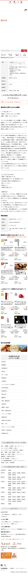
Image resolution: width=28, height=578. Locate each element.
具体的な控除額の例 (5, 536)
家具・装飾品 (12, 452)
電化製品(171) (5, 433)
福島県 (14, 474)
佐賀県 (14, 499)
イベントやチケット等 (6, 450)
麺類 (6, 452)
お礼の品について (17, 521)
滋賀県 (2, 313)
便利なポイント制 (16, 514)
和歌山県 (19, 489)
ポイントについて (5, 523)
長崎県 (18, 499)
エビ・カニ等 (4, 448)
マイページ (18, 2)
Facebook (2, 565)
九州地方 (3, 499)
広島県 (23, 492)
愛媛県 (18, 496)
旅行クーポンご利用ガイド (17, 55)
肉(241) (3, 371)
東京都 (14, 479)
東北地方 (3, 472)
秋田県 (23, 473)
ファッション (19, 454)
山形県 (9, 474)
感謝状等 (3, 456)
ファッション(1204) (6, 413)
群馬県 (18, 477)
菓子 (2, 452)
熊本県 (23, 499)
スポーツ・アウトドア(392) (8, 427)
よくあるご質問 (15, 2)
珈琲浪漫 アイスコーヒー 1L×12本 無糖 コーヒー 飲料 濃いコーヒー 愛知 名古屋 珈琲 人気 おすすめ (20, 273)
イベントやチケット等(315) (8, 384)
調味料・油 (3, 454)
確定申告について (5, 529)
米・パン (20, 446)
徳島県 (9, 496)
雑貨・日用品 (11, 454)
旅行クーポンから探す (11, 55)
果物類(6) (4, 364)
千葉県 (9, 479)
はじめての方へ (10, 2)
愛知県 (2, 259)
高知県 (23, 496)
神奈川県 (19, 479)
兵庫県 (9, 489)
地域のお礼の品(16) (6, 420)
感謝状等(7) (4, 417)
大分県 (9, 501)
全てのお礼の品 (24, 55)
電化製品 (12, 462)
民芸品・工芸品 (4, 462)
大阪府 (23, 488)
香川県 (15, 336)
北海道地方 (3, 470)
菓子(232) (4, 394)
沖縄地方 (3, 503)
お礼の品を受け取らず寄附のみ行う (13, 102)
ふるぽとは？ (4, 516)
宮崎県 (14, 501)
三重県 (9, 488)
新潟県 (9, 481)
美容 (18, 452)
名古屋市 (6, 259)
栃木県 (14, 477)
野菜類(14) (4, 378)
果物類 (6, 446)
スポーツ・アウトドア (18, 460)
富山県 (14, 481)
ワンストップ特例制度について (18, 529)
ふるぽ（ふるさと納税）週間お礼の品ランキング (12, 539)
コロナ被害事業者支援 (6, 460)
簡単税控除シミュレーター (7, 534)
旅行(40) (4, 361)
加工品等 (15, 450)
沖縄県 (9, 503)
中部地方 (2, 258)
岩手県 (14, 473)
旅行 (2, 446)
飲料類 (21, 450)
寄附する (21, 2)
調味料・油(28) (5, 407)
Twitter (5, 565)
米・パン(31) (5, 374)
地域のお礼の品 (10, 456)
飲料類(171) (4, 391)
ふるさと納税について (6, 521)
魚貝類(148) (4, 368)
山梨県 (9, 483)
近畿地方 (2, 312)
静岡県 (23, 483)
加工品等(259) (5, 387)
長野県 (14, 483)
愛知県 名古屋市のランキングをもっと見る (16, 236)
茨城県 (9, 477)
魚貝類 (11, 446)
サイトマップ (3, 569)
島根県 (14, 492)
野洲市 (5, 313)
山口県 (9, 494)
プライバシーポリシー (20, 568)
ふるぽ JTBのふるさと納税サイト (5, 26)
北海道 (9, 470)
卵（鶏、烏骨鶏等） (5, 458)
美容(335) (4, 404)
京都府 (18, 488)
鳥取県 (9, 492)
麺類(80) (4, 397)
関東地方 (3, 477)
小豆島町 (19, 336)
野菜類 (10, 448)
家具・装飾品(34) (6, 400)
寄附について (14, 523)
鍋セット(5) (4, 423)
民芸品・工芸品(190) (6, 430)
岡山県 (18, 492)
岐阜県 (18, 483)
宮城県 (18, 473)
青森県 (9, 473)
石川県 (18, 481)
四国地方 (16, 335)
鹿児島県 (19, 501)
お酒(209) (4, 381)
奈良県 (14, 489)
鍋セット (14, 458)
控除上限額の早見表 (20, 534)
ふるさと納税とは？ (5, 514)
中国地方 (3, 492)
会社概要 (12, 568)
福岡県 (9, 499)
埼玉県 (23, 477)
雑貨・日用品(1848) (6, 410)
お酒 (15, 448)
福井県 (23, 481)
